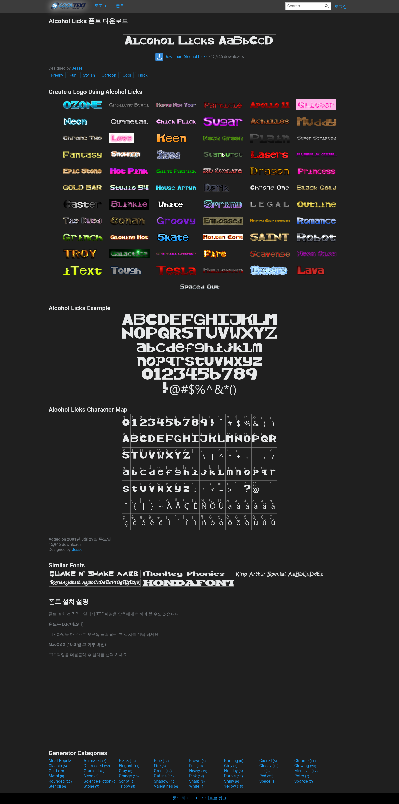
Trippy (127, 786)
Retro (301, 775)
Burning (233, 760)
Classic (58, 765)
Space (267, 781)
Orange (129, 775)
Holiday (233, 770)
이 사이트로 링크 (211, 798)
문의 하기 (181, 798)
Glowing (305, 765)
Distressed (97, 765)
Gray (125, 770)
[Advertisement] (24, 93)
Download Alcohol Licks (181, 56)
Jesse (77, 68)
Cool (127, 75)
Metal (56, 775)
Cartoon (109, 75)
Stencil (57, 786)
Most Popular (61, 760)
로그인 (341, 6)
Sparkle (303, 781)
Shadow (165, 781)
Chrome (305, 760)
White (197, 786)
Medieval (306, 770)
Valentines (166, 786)
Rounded (60, 781)
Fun (73, 75)
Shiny (231, 781)
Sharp (197, 781)
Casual (268, 760)
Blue (161, 760)
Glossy (269, 765)
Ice (264, 770)
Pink (196, 775)
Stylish (89, 75)
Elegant (129, 765)
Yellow (233, 786)
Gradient (94, 770)
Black (127, 760)
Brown (197, 760)
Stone (91, 786)
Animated (95, 760)
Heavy (198, 770)
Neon (91, 775)
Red (266, 775)
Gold (56, 770)
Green (163, 770)
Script (127, 781)
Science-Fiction (100, 781)
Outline (164, 775)
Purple (233, 775)
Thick (143, 75)
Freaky (57, 75)
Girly (230, 765)
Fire (160, 765)
